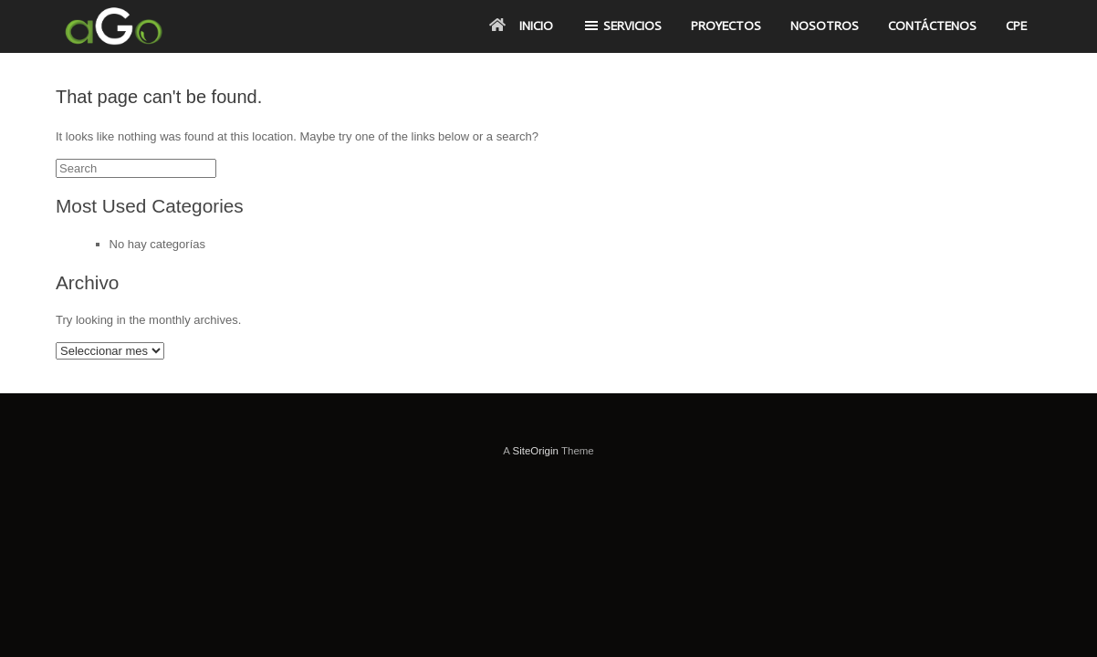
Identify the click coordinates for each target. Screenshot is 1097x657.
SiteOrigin (535, 450)
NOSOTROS (824, 26)
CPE (1016, 26)
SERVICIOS (622, 25)
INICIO (521, 26)
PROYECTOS (726, 26)
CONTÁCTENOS (932, 26)
